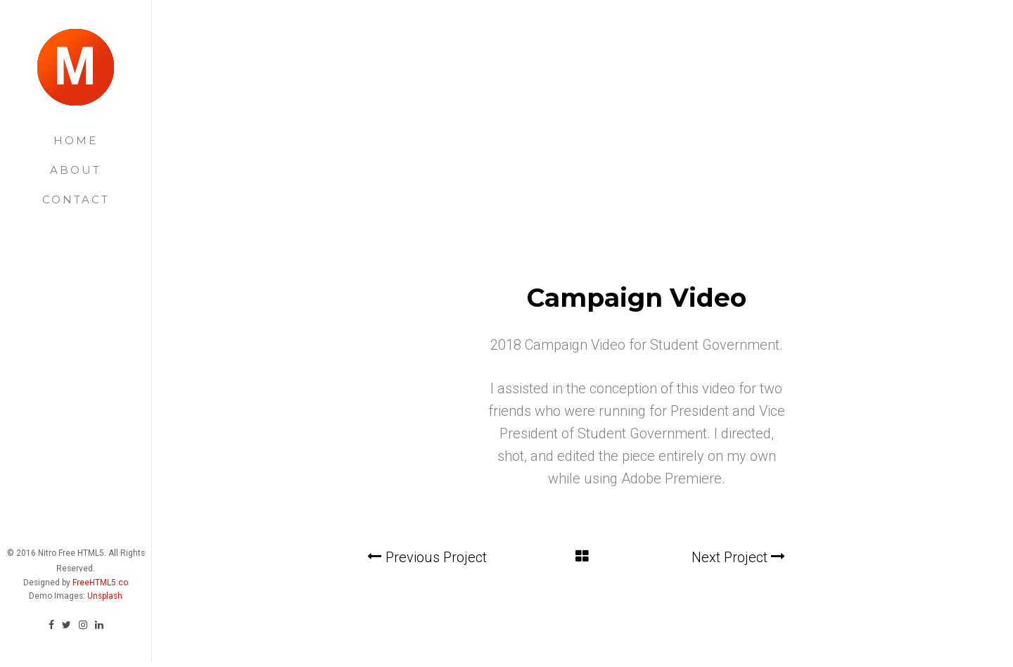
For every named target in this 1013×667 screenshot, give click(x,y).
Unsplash (104, 589)
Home (75, 140)
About (75, 170)
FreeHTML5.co (100, 575)
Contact (76, 199)
